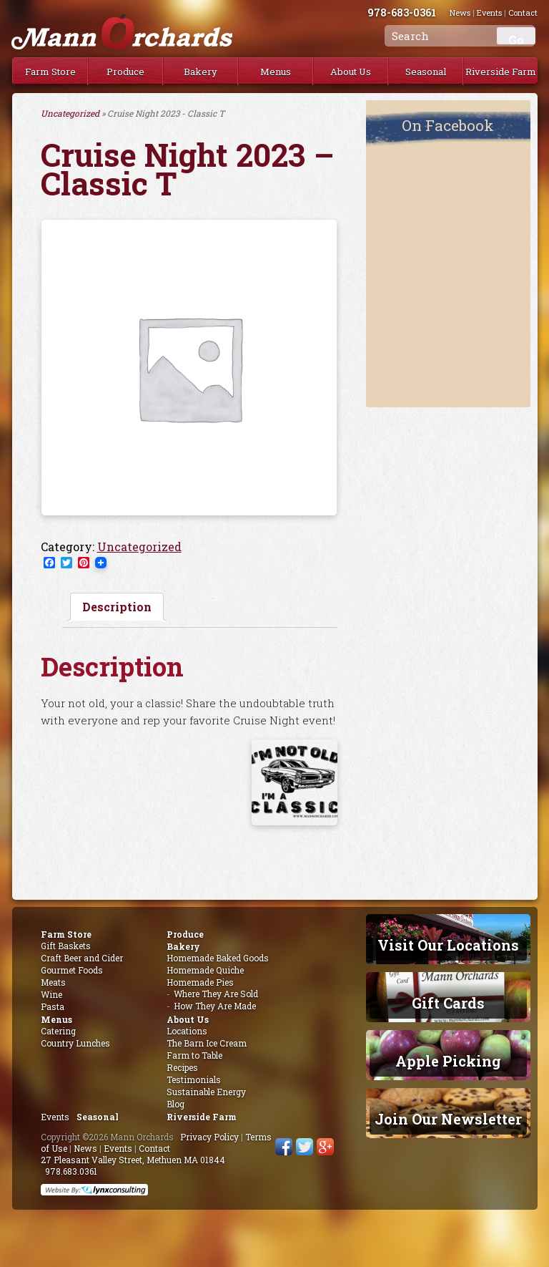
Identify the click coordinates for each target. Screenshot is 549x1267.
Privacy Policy (209, 1136)
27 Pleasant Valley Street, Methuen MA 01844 (133, 1159)
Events (55, 1116)
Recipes (182, 1067)
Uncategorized (70, 113)
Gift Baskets (66, 945)
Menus (275, 71)
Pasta (52, 1006)
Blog (175, 1104)
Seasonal (425, 71)
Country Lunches (75, 1043)
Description (117, 606)
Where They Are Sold (216, 993)
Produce (125, 71)
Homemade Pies (200, 982)
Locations (187, 1031)
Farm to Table (194, 1055)
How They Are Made (215, 1005)
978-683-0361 (418, 12)
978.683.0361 (71, 1171)
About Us (350, 71)
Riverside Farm (500, 71)
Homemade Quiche (205, 970)
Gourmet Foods (72, 970)
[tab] (117, 607)
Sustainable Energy (206, 1091)
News (85, 1148)
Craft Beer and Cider (82, 957)
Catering (58, 1031)
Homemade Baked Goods (218, 957)
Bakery (200, 71)
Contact (154, 1148)
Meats (53, 982)
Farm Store (50, 71)
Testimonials (194, 1079)
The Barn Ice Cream (207, 1043)
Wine (51, 994)
